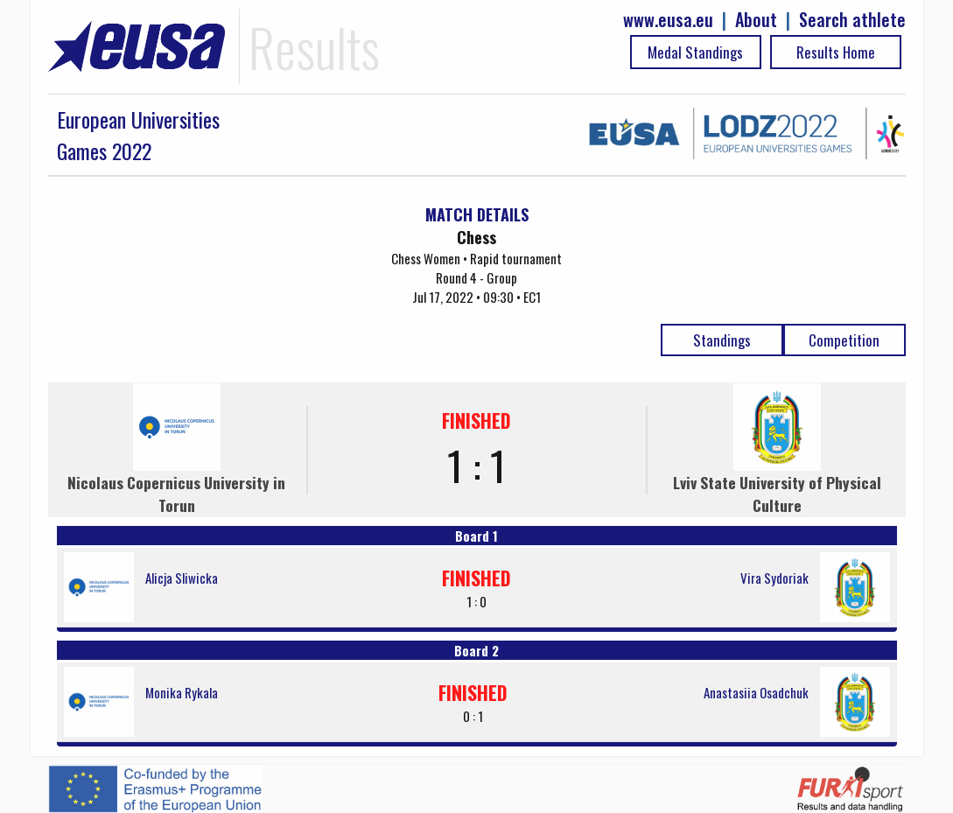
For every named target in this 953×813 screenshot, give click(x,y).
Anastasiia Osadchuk (756, 692)
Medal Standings (695, 52)
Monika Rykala (181, 692)
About (756, 20)
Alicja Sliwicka (181, 577)
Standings (722, 340)
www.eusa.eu (668, 20)
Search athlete (852, 20)
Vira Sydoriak (774, 577)
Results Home (835, 52)
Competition (844, 340)
